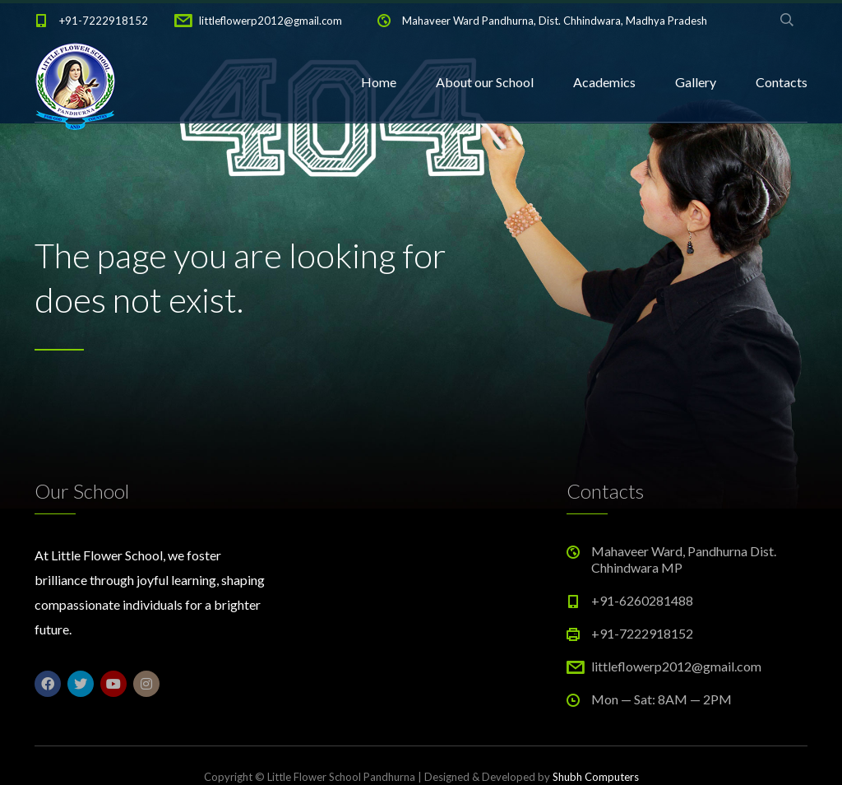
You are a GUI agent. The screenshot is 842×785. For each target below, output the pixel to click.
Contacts (781, 82)
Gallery (695, 82)
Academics (604, 82)
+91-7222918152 (103, 20)
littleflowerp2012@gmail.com (270, 20)
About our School (485, 82)
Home (378, 82)
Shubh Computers (596, 776)
